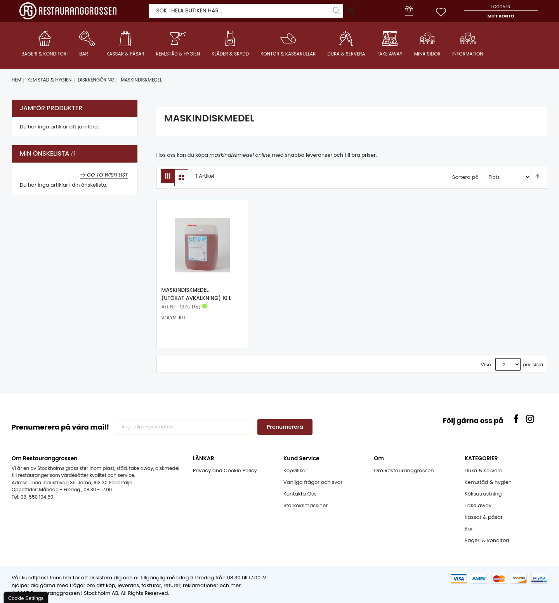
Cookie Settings (25, 598)
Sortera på (465, 177)
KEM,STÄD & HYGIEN (50, 79)
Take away (478, 505)
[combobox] (246, 10)
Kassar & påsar (484, 517)
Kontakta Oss (299, 493)
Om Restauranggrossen (404, 470)
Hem (16, 79)
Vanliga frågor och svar (312, 482)
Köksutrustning (483, 493)
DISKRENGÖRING (96, 79)
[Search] (336, 10)
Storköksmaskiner (305, 505)
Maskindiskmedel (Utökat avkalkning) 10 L (196, 294)
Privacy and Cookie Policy (225, 470)
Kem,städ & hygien (488, 482)
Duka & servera (484, 470)
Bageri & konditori (487, 540)
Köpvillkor (295, 470)
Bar (469, 528)
